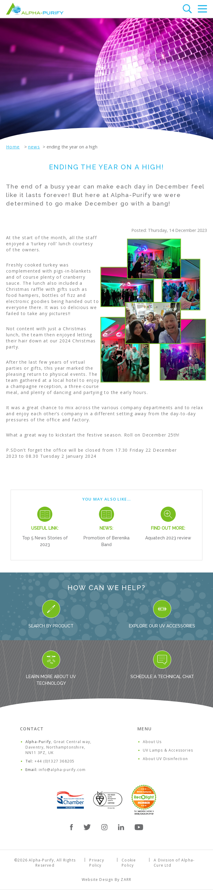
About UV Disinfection (165, 758)
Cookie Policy (129, 863)
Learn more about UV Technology (51, 668)
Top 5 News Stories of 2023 (45, 541)
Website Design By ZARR (106, 879)
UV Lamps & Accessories (168, 750)
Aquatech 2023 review (168, 537)
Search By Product (51, 614)
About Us (152, 741)
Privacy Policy (96, 863)
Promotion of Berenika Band (106, 541)
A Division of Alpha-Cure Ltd (174, 863)
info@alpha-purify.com (62, 769)
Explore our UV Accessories (162, 614)
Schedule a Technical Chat (162, 665)
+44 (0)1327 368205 (54, 761)
